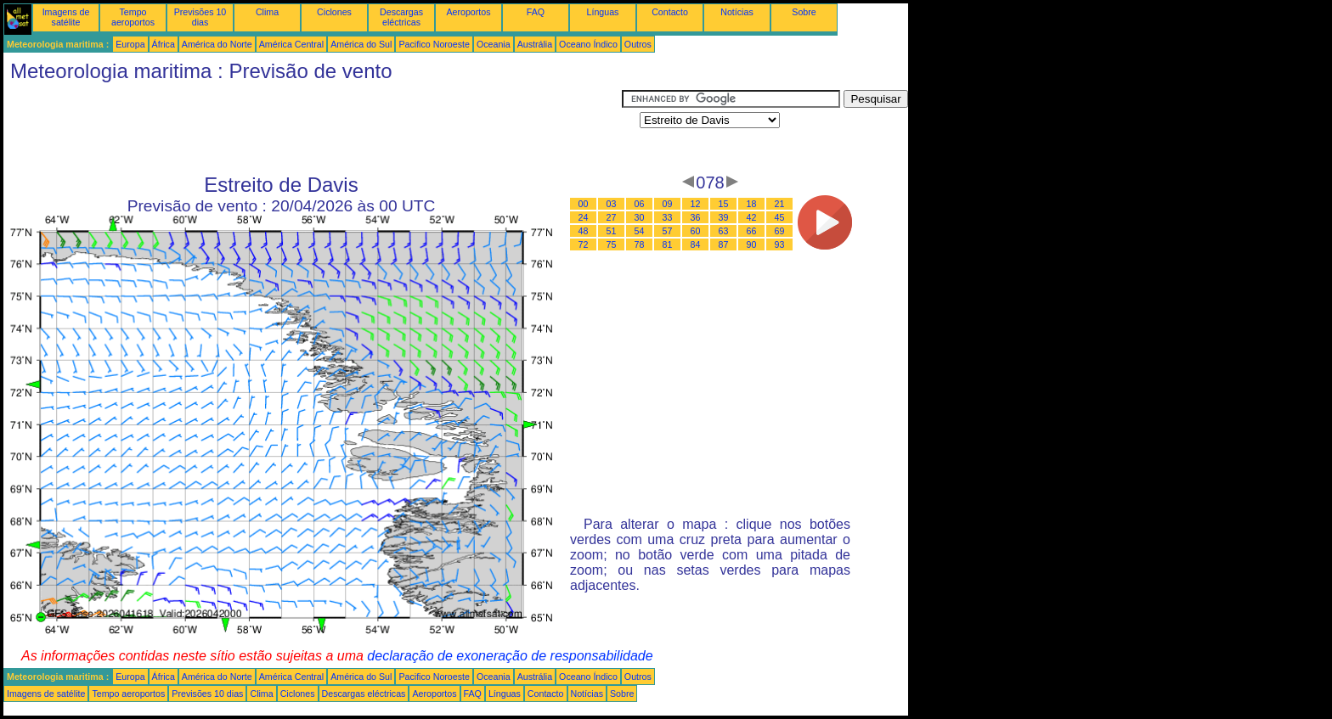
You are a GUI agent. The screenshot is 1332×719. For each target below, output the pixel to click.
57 (668, 231)
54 (640, 231)
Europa (130, 44)
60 (696, 231)
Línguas (603, 12)
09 (668, 204)
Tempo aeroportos (133, 17)
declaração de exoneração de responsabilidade (509, 656)
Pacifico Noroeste (434, 44)
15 (724, 204)
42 (752, 217)
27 (612, 217)
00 (584, 204)
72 (584, 244)
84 (696, 244)
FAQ (536, 12)
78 (640, 244)
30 (640, 217)
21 (780, 204)
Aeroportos (468, 12)
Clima (267, 12)
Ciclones (334, 12)
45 (780, 217)
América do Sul (361, 44)
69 (780, 231)
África (163, 44)
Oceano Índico (588, 44)
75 (612, 244)
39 (724, 217)
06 (640, 204)
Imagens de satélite (66, 17)
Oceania (494, 44)
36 (696, 217)
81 (668, 244)
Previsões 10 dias (200, 17)
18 (752, 204)
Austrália (534, 44)
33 (668, 217)
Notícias (736, 12)
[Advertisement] (312, 128)
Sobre (804, 12)
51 (612, 231)
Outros (638, 44)
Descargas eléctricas (401, 17)
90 (752, 244)
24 (584, 217)
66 (752, 231)
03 (612, 204)
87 (724, 244)
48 (584, 231)
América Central (291, 44)
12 (696, 204)
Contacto (670, 12)
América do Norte (217, 44)
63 (724, 231)
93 (780, 244)
